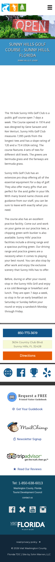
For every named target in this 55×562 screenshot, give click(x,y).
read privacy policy (26, 542)
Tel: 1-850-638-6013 (27, 483)
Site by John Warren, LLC (36, 554)
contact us (27, 497)
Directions (27, 355)
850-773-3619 (27, 333)
